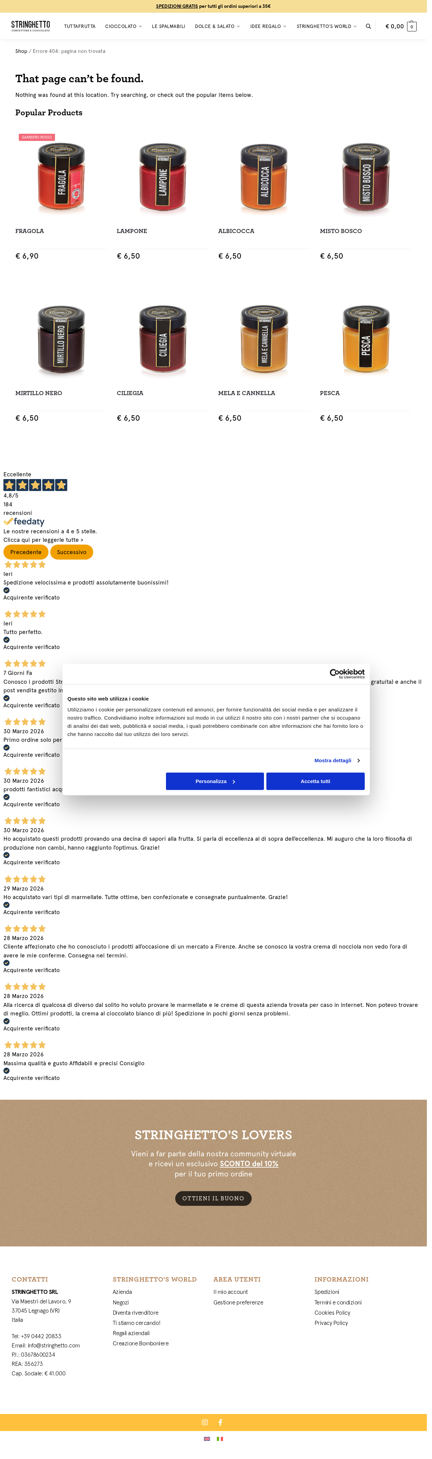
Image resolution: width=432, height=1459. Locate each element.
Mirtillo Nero (38, 393)
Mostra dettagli (333, 760)
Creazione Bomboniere (141, 1343)
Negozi (121, 1302)
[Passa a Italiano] (219, 1438)
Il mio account (230, 1291)
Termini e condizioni (338, 1302)
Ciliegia (130, 393)
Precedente (26, 552)
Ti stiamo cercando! (137, 1322)
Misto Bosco (341, 231)
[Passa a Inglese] (206, 1438)
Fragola (29, 231)
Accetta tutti (316, 781)
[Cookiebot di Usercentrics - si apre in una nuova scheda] (335, 674)
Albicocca (236, 231)
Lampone (132, 231)
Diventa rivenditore (135, 1312)
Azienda (122, 1291)
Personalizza (215, 781)
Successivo (71, 552)
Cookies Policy (332, 1312)
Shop (21, 51)
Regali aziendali (131, 1333)
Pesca (330, 393)
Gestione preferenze (238, 1302)
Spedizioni (327, 1291)
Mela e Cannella (246, 393)
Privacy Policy (331, 1322)
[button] (401, 26)
